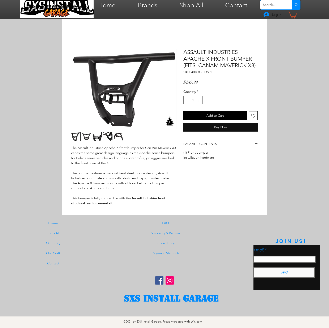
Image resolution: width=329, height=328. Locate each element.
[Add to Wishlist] (253, 115)
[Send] (284, 272)
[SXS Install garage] (171, 298)
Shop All (53, 233)
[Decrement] (187, 100)
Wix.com (196, 321)
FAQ (165, 223)
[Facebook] (159, 280)
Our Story (53, 243)
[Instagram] (170, 280)
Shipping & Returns (165, 233)
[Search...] (273, 4)
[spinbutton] (193, 100)
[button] (292, 14)
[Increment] (199, 100)
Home (53, 223)
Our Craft (53, 253)
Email (259, 250)
